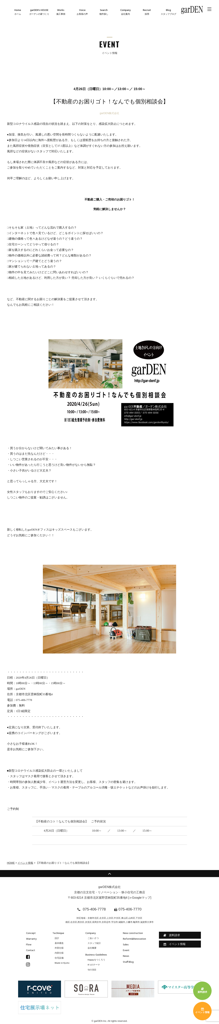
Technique (58, 933)
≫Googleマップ (139, 897)
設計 (57, 938)
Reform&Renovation (134, 939)
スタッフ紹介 (94, 943)
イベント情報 (25, 862)
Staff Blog (128, 962)
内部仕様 (59, 953)
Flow (28, 945)
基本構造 (59, 943)
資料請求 (172, 935)
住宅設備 (59, 958)
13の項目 (92, 970)
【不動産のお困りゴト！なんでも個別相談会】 (109, 101)
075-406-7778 (94, 909)
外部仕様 (59, 948)
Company (90, 933)
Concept (31, 933)
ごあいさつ (93, 938)
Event (126, 950)
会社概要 (92, 948)
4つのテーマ (94, 965)
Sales (126, 945)
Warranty (31, 939)
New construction (133, 933)
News (126, 956)
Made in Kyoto (62, 963)
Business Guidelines (96, 955)
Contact (30, 950)
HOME (11, 862)
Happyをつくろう (96, 960)
